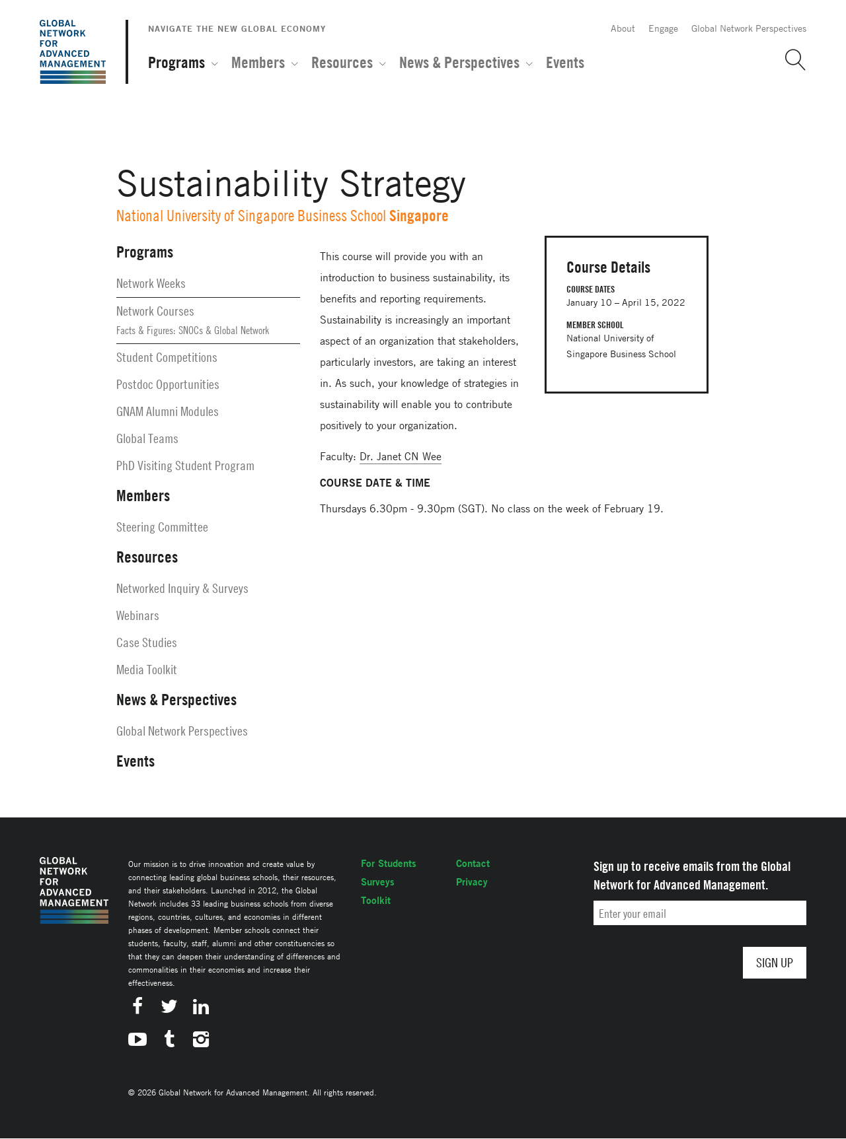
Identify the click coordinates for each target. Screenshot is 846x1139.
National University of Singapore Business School (251, 215)
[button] (790, 60)
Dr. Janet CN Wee (401, 456)
